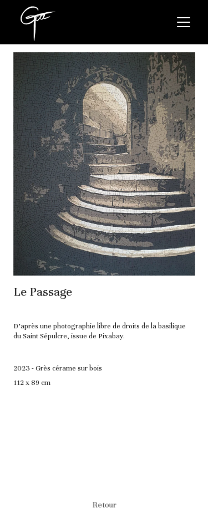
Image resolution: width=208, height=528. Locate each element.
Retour (104, 504)
